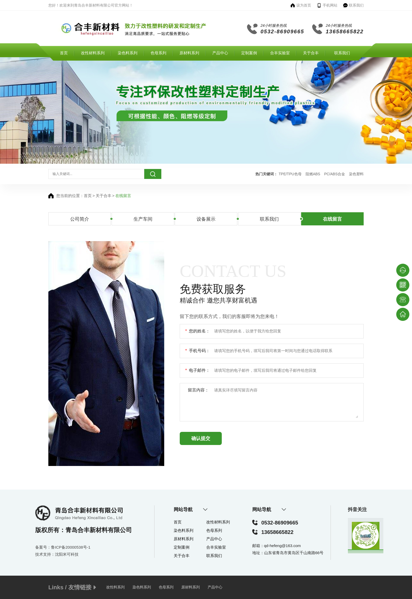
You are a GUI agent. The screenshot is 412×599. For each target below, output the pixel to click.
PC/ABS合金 (334, 174)
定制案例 (249, 53)
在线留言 (123, 195)
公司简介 (79, 219)
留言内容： (198, 390)
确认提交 (200, 438)
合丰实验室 (280, 53)
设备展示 (206, 219)
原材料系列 (189, 53)
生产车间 (142, 219)
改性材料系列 (93, 53)
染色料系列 (127, 53)
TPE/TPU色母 (290, 174)
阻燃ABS (313, 174)
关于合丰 (311, 53)
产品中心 (220, 53)
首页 (64, 53)
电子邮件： (197, 370)
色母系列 (158, 53)
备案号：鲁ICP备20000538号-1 (62, 547)
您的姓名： (197, 331)
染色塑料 (356, 174)
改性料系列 (115, 587)
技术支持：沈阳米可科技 (57, 554)
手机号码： (197, 351)
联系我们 (342, 53)
